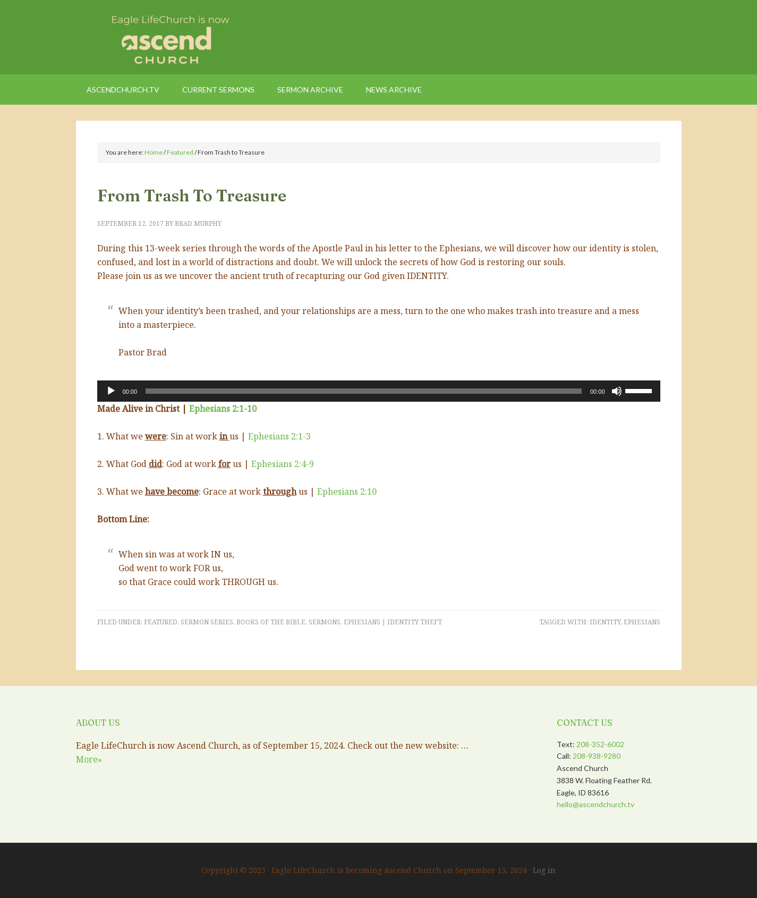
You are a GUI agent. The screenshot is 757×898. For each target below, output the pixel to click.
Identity (605, 621)
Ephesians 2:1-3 (279, 436)
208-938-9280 (596, 755)
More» (89, 759)
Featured (160, 621)
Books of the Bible (270, 621)
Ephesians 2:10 (347, 491)
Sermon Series (207, 621)
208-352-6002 (600, 744)
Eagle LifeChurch (166, 37)
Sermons (325, 621)
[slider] (364, 391)
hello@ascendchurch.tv (595, 804)
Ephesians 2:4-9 (282, 464)
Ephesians (642, 621)
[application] (378, 391)
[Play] (111, 391)
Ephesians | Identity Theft (393, 621)
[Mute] (616, 391)
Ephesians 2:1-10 (223, 408)
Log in (544, 870)
